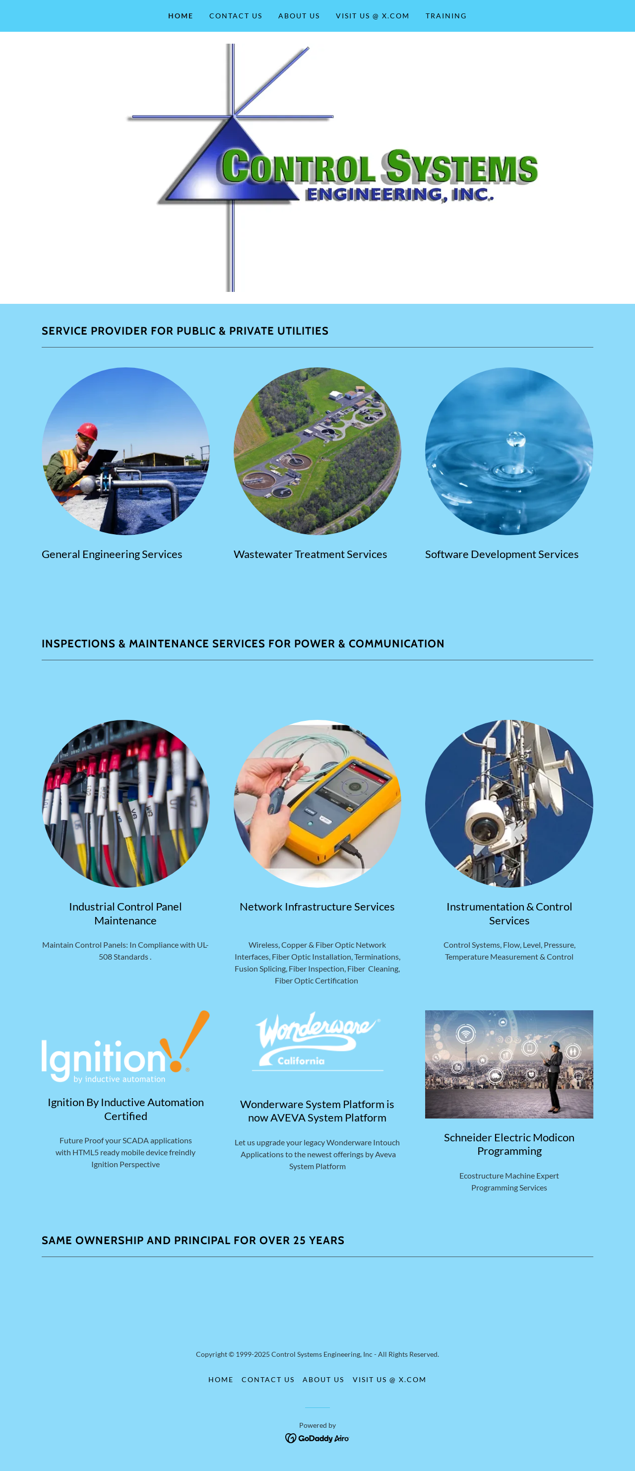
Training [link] (446, 15)
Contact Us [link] (235, 15)
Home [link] (180, 15)
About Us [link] (299, 15)
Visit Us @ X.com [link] (373, 15)
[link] (317, 1437)
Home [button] (221, 1379)
